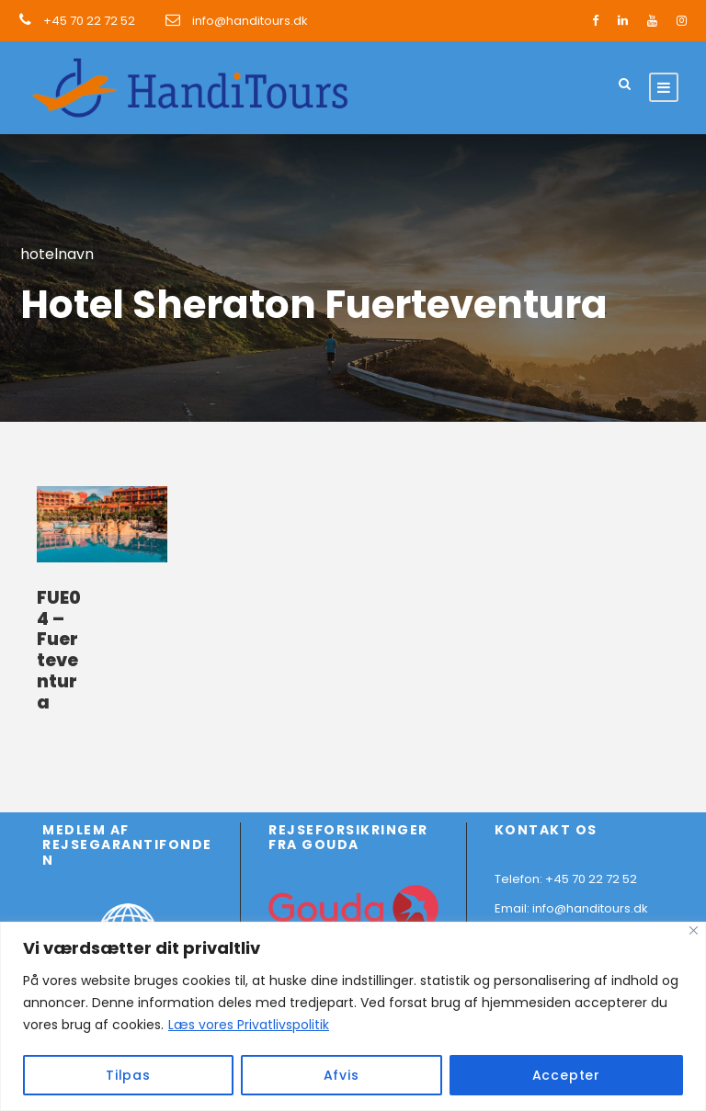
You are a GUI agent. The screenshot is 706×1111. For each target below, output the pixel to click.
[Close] (693, 930)
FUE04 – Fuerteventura (59, 650)
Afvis (341, 1075)
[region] (353, 1016)
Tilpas (128, 1075)
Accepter (566, 1075)
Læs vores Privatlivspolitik (248, 1024)
